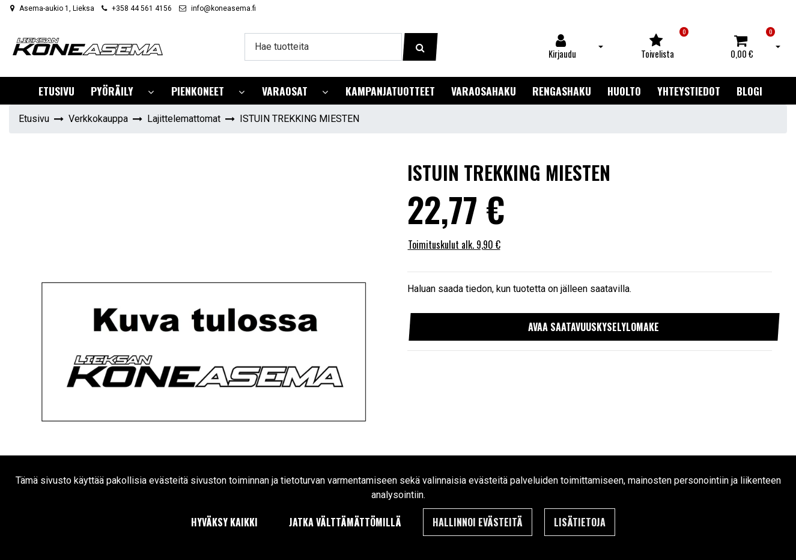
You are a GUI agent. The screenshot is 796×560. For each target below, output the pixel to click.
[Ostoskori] (742, 46)
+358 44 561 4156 (142, 8)
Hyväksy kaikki (224, 522)
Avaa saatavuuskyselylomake (593, 327)
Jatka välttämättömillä (345, 522)
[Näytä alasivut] (151, 92)
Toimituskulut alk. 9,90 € (454, 244)
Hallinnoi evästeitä (478, 522)
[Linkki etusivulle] (88, 46)
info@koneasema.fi (223, 8)
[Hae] (323, 47)
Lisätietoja (580, 522)
